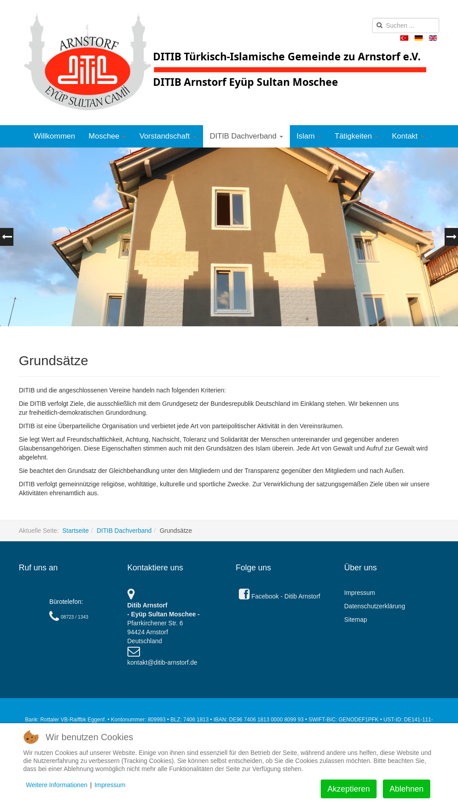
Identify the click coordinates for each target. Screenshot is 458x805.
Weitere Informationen (56, 784)
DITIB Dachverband (246, 136)
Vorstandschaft (168, 136)
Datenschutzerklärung (374, 606)
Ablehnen (407, 788)
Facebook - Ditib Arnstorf (279, 596)
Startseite (75, 530)
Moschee (107, 136)
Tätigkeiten (356, 136)
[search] (405, 25)
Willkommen (54, 136)
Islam (309, 136)
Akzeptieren (348, 788)
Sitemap (355, 619)
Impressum (359, 592)
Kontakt (408, 136)
